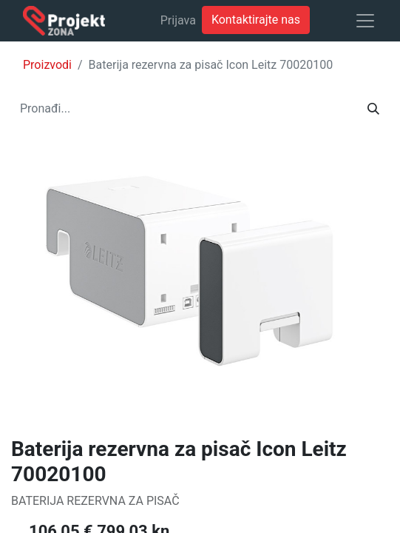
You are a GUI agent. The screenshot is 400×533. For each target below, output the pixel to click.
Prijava (178, 20)
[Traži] (373, 109)
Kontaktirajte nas (255, 20)
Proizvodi (47, 65)
